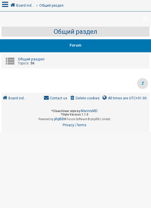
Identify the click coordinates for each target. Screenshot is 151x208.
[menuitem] (84, 98)
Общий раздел (75, 31)
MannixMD (89, 111)
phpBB (59, 119)
